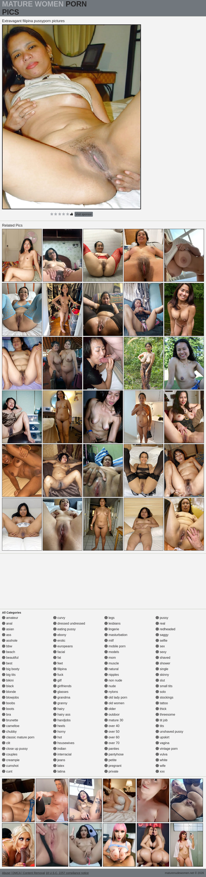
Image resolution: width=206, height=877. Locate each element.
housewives (63, 743)
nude (110, 686)
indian (59, 748)
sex (160, 646)
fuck (58, 674)
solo (161, 691)
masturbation (115, 635)
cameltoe (10, 726)
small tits (164, 686)
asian (8, 629)
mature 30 (113, 720)
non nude (113, 680)
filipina (60, 669)
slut (160, 680)
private (111, 771)
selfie (161, 640)
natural (111, 669)
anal (7, 623)
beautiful (10, 657)
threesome (165, 714)
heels (59, 726)
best (7, 663)
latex (58, 765)
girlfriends (62, 686)
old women (114, 703)
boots (8, 709)
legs (109, 617)
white (161, 760)
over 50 (111, 731)
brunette (10, 720)
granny (60, 703)
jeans (59, 760)
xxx (160, 771)
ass (6, 635)
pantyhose (114, 754)
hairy (58, 709)
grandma (61, 697)
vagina (162, 743)
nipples (111, 674)
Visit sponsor (84, 214)
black (8, 686)
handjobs (61, 720)
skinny (162, 674)
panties (111, 748)
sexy (161, 652)
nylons (111, 691)
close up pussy (15, 748)
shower (163, 663)
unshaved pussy (169, 731)
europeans (63, 646)
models (111, 652)
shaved (163, 657)
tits (160, 726)
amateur (10, 617)
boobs (8, 703)
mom (110, 657)
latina (59, 771)
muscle (111, 663)
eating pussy (64, 629)
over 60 (111, 737)
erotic (59, 640)
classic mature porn (18, 737)
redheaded (165, 629)
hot (57, 737)
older (110, 709)
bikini (8, 680)
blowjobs (10, 697)
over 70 (111, 743)
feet (58, 663)
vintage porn (167, 748)
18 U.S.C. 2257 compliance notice (67, 873)
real (160, 623)
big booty (10, 669)
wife (161, 765)
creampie (11, 760)
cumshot (10, 765)
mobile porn (115, 646)
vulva (161, 754)
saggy (162, 635)
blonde (9, 691)
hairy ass (61, 714)
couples (9, 754)
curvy (59, 617)
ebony (59, 635)
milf (109, 640)
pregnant (112, 765)
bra (6, 714)
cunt (7, 771)
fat (57, 657)
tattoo (162, 703)
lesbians (112, 623)
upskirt (162, 737)
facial (59, 652)
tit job (162, 720)
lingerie (111, 629)
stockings (164, 697)
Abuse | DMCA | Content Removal (23, 873)
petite (110, 760)
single (162, 669)
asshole (9, 640)
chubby (9, 731)
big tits (9, 674)
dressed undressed (69, 623)
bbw (7, 646)
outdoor (112, 714)
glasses (60, 691)
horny (59, 731)
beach (8, 652)
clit (6, 743)
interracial (62, 754)
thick (161, 709)
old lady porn (115, 697)
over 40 (111, 726)
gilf (57, 680)
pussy (162, 617)
